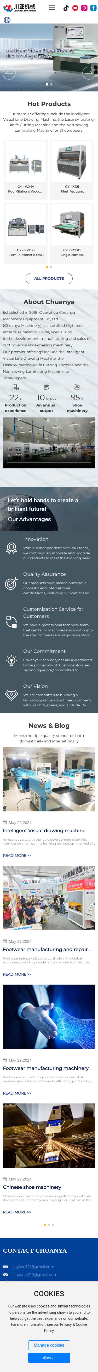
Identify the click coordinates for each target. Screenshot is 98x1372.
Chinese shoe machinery (32, 1187)
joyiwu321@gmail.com (33, 1266)
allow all (49, 1358)
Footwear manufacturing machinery (46, 1068)
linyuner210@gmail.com (35, 1274)
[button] (47, 84)
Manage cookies (49, 1345)
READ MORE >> (17, 855)
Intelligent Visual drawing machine (44, 831)
